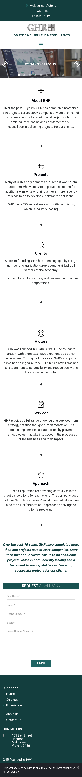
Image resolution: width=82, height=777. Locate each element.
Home (10, 694)
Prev (4, 63)
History (41, 341)
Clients (41, 253)
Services (41, 413)
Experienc (13, 705)
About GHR (41, 100)
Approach (41, 483)
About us (12, 714)
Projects (41, 174)
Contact (11, 720)
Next (77, 63)
